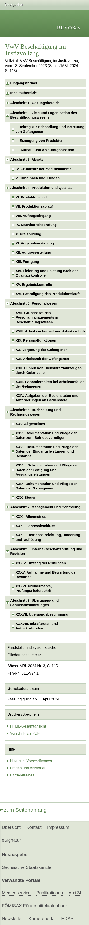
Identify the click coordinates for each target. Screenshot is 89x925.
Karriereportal (42, 918)
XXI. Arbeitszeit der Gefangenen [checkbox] (42, 359)
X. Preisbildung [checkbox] (28, 234)
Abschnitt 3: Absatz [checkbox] (26, 159)
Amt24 (75, 892)
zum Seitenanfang (23, 810)
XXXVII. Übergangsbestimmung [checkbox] (42, 614)
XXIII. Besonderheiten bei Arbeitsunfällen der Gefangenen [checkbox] (50, 384)
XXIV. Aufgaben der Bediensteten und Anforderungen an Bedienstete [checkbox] (47, 398)
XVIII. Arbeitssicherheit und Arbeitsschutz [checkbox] (51, 331)
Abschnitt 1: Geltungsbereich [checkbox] (34, 103)
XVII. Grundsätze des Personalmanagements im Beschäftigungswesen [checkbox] (37, 317)
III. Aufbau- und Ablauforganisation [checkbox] (45, 150)
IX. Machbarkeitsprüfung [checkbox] (36, 225)
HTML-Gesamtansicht (26, 726)
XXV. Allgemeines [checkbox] (30, 424)
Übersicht (11, 827)
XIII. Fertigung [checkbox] (27, 262)
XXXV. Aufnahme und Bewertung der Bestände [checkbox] (46, 574)
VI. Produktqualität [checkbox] (31, 197)
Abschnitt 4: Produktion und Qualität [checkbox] (41, 188)
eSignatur (11, 840)
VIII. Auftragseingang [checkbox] (33, 216)
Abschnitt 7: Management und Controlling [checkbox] (45, 507)
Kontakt (34, 827)
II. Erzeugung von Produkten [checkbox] (40, 141)
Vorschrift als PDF (23, 733)
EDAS (67, 918)
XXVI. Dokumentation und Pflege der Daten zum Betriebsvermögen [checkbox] (46, 435)
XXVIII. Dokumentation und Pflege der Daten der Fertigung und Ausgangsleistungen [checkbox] (47, 469)
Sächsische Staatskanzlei (27, 867)
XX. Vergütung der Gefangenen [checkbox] (42, 350)
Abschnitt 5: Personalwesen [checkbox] (33, 303)
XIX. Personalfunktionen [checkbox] (36, 340)
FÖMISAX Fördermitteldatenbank (35, 905)
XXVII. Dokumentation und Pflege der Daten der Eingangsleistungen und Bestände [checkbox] (47, 451)
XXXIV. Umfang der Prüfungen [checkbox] (41, 563)
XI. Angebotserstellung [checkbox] (35, 243)
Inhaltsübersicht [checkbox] (23, 93)
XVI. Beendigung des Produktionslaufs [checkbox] (48, 294)
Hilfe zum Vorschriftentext (29, 761)
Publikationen (49, 892)
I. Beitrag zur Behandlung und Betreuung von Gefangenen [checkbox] (50, 129)
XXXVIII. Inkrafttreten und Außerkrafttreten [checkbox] (37, 626)
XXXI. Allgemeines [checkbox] (31, 516)
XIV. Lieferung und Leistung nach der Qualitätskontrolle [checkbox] (47, 273)
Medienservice (16, 892)
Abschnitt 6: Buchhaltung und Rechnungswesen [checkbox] (35, 412)
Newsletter (12, 918)
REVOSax (69, 28)
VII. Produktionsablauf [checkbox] (34, 206)
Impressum (58, 827)
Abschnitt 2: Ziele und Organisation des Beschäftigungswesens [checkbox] (43, 115)
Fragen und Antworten (26, 768)
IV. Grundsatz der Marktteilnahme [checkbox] (43, 169)
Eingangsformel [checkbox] (23, 83)
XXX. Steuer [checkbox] (26, 497)
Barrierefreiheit (20, 775)
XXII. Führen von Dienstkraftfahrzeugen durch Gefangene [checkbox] (49, 370)
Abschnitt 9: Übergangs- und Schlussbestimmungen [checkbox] (34, 603)
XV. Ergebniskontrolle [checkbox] (34, 285)
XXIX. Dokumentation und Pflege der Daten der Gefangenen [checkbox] (46, 486)
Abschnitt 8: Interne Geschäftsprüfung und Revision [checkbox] (46, 551)
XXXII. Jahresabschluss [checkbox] (35, 526)
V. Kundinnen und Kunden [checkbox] (38, 178)
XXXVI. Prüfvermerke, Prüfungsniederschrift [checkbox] (34, 588)
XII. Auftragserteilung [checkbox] (33, 252)
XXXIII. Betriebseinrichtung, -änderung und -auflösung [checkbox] (48, 537)
